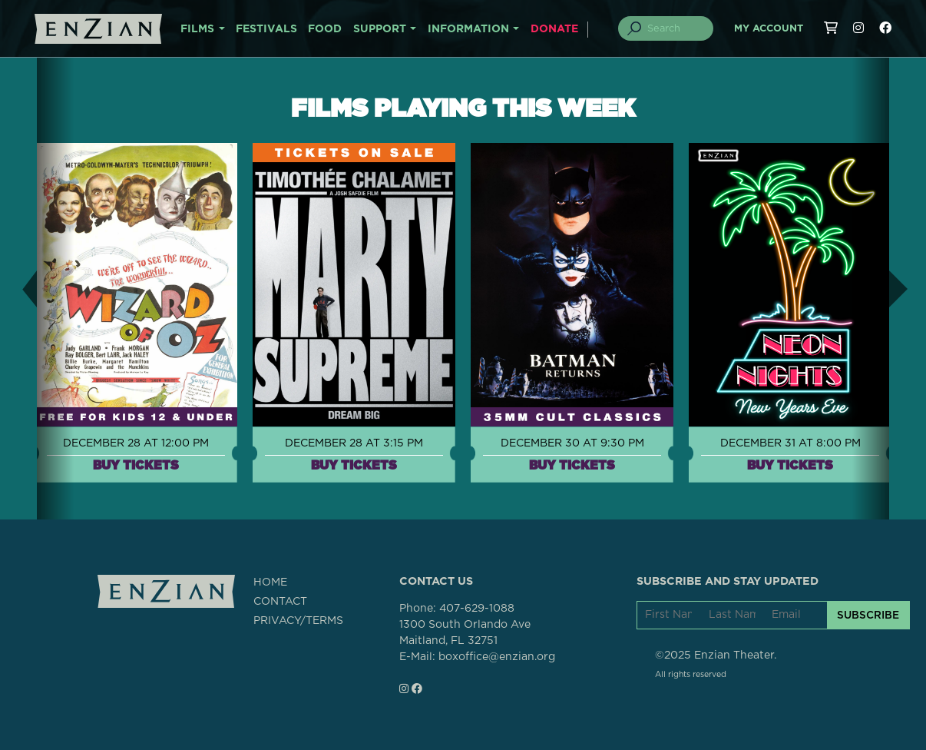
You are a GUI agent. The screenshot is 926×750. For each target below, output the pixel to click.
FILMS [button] (197, 29)
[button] (18, 288)
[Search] (675, 28)
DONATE (554, 29)
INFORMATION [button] (468, 29)
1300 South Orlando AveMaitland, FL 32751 (465, 632)
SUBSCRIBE (868, 615)
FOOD (325, 29)
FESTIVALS (266, 29)
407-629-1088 (476, 608)
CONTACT (280, 601)
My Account (768, 29)
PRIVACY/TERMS (298, 621)
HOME (270, 582)
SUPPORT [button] (379, 29)
